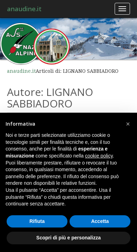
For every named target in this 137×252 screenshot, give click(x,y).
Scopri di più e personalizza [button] (68, 237)
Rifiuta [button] (37, 221)
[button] (128, 124)
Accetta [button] (100, 221)
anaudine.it (24, 9)
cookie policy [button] (99, 156)
